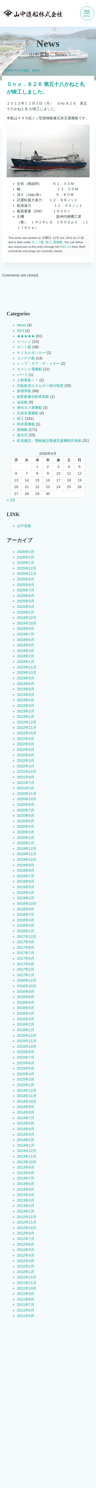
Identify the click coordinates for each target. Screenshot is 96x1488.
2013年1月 (25, 1211)
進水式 (22, 435)
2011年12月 (26, 1277)
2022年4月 (25, 755)
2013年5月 (25, 1189)
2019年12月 (26, 849)
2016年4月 (25, 1013)
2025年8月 (25, 585)
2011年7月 (25, 1305)
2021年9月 (25, 777)
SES (20, 331)
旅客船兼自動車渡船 (33, 397)
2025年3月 (25, 607)
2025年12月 (26, 568)
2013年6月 (25, 1184)
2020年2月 (25, 838)
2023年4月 (25, 700)
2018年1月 (25, 931)
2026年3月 (25, 552)
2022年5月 (25, 750)
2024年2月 (25, 656)
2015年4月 (25, 1074)
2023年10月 (26, 673)
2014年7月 (25, 1118)
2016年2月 (25, 1025)
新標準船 (24, 391)
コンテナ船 (26, 358)
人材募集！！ (27, 380)
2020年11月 (26, 794)
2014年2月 (25, 1140)
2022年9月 (25, 739)
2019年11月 (26, 854)
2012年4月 (25, 1255)
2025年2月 (25, 612)
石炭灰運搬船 (27, 413)
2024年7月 (25, 634)
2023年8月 (25, 684)
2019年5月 (25, 887)
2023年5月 (25, 695)
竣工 (48, 242)
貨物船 (57, 242)
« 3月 (11, 500)
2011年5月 (25, 1316)
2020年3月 (25, 832)
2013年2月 (25, 1206)
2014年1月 (25, 1145)
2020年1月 (25, 843)
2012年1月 (25, 1272)
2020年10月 (26, 799)
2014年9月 (25, 1107)
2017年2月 (25, 969)
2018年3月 (25, 926)
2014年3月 (25, 1134)
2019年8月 (25, 870)
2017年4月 (25, 964)
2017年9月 (25, 942)
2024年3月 (25, 651)
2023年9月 (25, 678)
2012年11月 (26, 1222)
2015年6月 (25, 1063)
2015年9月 (25, 1052)
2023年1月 (25, 716)
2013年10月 (26, 1162)
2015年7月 (25, 1057)
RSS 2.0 (65, 246)
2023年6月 (25, 689)
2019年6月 (25, 882)
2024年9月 (25, 629)
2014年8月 (25, 1112)
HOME (8, 70)
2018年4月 (25, 920)
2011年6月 (25, 1310)
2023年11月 (26, 667)
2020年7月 (25, 810)
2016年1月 (25, 1030)
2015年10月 (26, 1046)
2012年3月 (25, 1261)
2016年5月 (25, 1008)
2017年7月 (25, 953)
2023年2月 (25, 711)
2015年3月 (25, 1079)
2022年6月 (25, 744)
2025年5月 (25, 601)
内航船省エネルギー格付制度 (40, 386)
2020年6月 (25, 815)
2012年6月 (25, 1244)
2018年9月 (25, 909)
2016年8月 (25, 997)
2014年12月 (26, 1090)
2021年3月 (25, 788)
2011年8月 (25, 1299)
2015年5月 (25, 1068)
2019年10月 (26, 859)
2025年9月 (25, 579)
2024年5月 (25, 645)
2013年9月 (25, 1167)
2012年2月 (25, 1266)
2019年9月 (25, 865)
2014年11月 (26, 1096)
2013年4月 (25, 1195)
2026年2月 (25, 557)
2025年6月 (25, 596)
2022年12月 (26, 722)
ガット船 (37, 242)
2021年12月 (26, 771)
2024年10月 (26, 623)
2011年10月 (26, 1288)
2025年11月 (26, 574)
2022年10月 (26, 733)
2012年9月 (25, 1233)
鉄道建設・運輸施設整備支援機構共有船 (49, 441)
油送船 (22, 402)
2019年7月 (25, 876)
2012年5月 (25, 1250)
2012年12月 (26, 1217)
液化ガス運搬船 (29, 407)
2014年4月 (25, 1129)
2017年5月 (25, 958)
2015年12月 (26, 1035)
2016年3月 (25, 1019)
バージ (22, 375)
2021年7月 (25, 783)
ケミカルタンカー (31, 353)
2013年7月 (25, 1178)
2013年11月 (26, 1156)
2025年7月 (25, 590)
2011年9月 (25, 1294)
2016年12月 (26, 981)
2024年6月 (25, 640)
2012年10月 (26, 1228)
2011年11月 (26, 1283)
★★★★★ (26, 336)
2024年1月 (25, 662)
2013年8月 (25, 1173)
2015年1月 (25, 1085)
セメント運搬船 (29, 369)
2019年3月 (25, 893)
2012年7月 (25, 1239)
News (21, 325)
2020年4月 (25, 827)
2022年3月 (25, 760)
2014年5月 (25, 1123)
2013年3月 (25, 1200)
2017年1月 (25, 975)
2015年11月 (26, 1041)
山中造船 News (28, 70)
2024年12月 (26, 618)
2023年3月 (25, 706)
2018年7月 (25, 914)
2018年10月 (26, 903)
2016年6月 (25, 1002)
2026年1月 (25, 563)
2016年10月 (26, 986)
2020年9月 (25, 805)
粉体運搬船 (26, 424)
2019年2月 (25, 898)
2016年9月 (25, 991)
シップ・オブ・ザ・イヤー (38, 363)
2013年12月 (26, 1151)
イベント (24, 342)
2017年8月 (25, 947)
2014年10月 (26, 1101)
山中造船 (24, 526)
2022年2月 (25, 766)
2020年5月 (25, 821)
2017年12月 (26, 937)
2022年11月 (26, 728)
